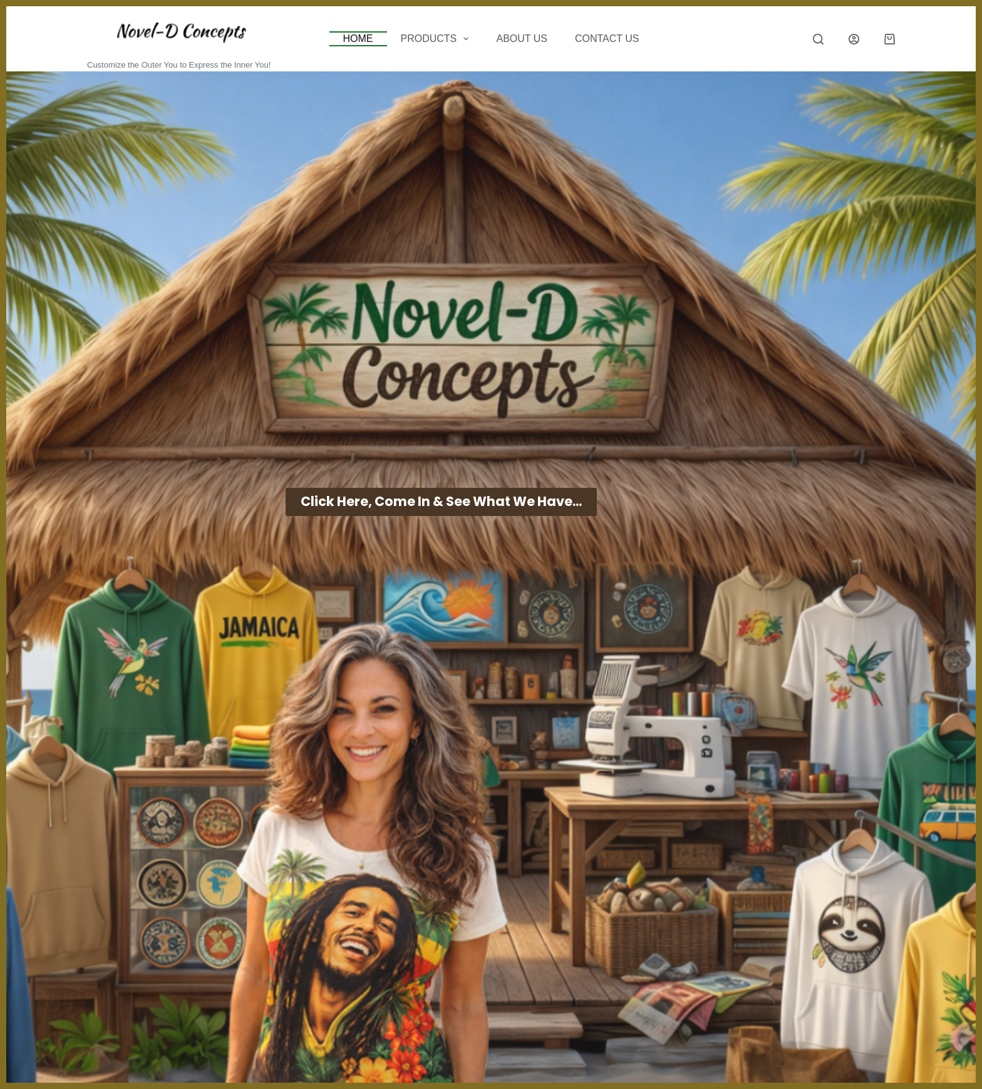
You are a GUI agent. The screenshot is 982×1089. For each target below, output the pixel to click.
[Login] (854, 39)
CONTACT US (607, 38)
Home (358, 38)
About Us (521, 38)
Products (437, 38)
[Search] (818, 39)
